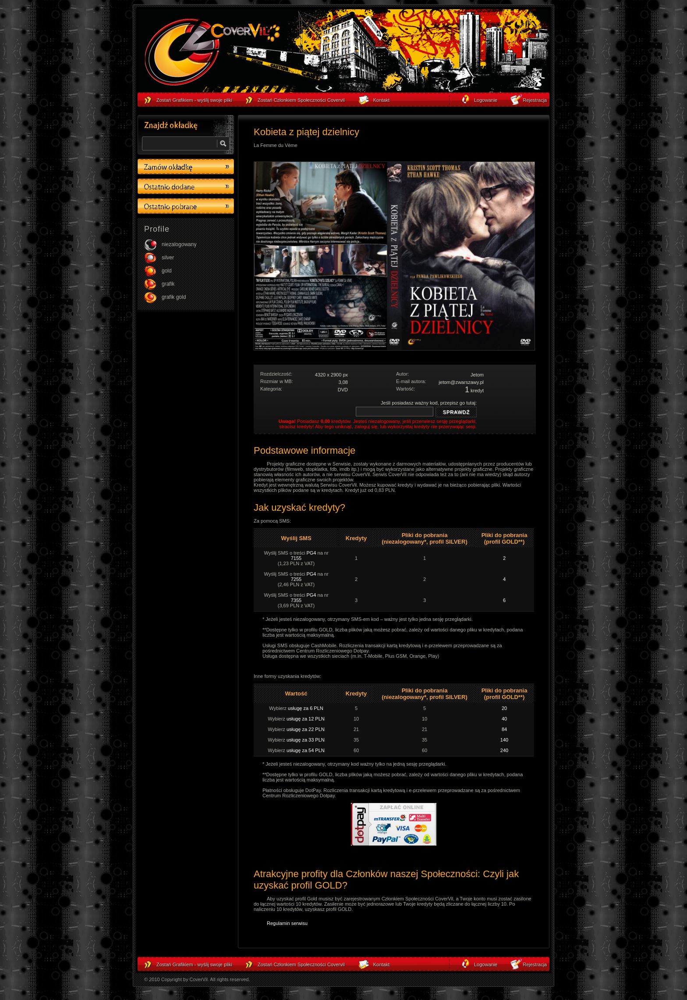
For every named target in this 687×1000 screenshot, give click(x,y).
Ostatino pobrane (186, 206)
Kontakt (381, 964)
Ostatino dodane (186, 186)
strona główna (212, 53)
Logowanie (485, 964)
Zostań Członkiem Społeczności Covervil (301, 964)
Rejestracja (535, 964)
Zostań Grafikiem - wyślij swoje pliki (194, 964)
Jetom (477, 374)
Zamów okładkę (186, 166)
